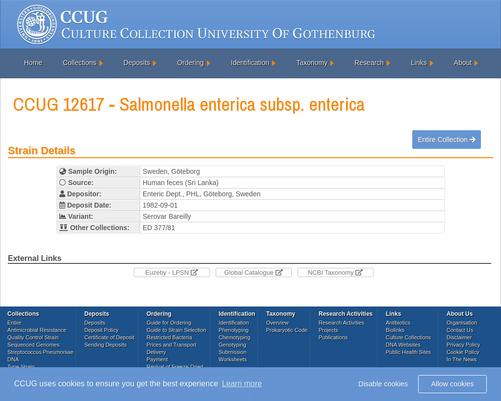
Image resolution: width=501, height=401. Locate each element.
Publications (333, 337)
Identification (250, 63)
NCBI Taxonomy (335, 272)
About (463, 63)
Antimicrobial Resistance (36, 330)
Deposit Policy (101, 330)
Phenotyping (234, 330)
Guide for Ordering (169, 323)
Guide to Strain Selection (176, 330)
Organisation (462, 323)
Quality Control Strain (33, 337)
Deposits (137, 63)
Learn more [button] (242, 383)
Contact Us (460, 330)
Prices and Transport (172, 345)
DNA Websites (403, 345)
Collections (79, 63)
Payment (157, 359)
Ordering (190, 63)
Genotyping (232, 345)
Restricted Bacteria (169, 337)
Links (419, 63)
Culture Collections (408, 337)
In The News (462, 359)
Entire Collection (447, 139)
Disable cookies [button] (383, 384)
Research (369, 63)
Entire (14, 323)
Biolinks (395, 330)
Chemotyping (234, 337)
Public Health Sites (408, 352)
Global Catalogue (253, 272)
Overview (277, 323)
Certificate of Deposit (109, 337)
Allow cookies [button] (452, 384)
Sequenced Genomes (33, 345)
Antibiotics (398, 323)
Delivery (156, 352)
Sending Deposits (105, 345)
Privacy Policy (463, 345)
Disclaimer (459, 337)
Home (33, 63)
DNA (13, 359)
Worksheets (233, 359)
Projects (328, 330)
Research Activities (341, 323)
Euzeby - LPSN (171, 272)
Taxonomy (311, 63)
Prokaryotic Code (286, 330)
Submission (233, 352)
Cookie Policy (463, 352)
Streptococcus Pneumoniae (40, 352)
